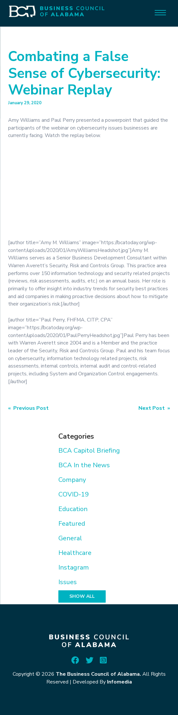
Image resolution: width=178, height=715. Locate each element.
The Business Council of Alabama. (98, 674)
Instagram (73, 567)
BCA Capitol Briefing (89, 450)
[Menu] (160, 12)
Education (73, 509)
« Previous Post (28, 408)
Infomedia (119, 681)
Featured (71, 523)
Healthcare (74, 552)
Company (72, 479)
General (70, 538)
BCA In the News (84, 465)
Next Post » (154, 408)
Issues (67, 582)
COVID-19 (73, 494)
